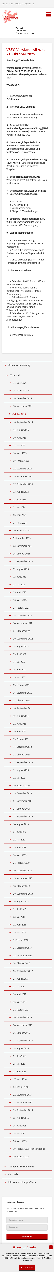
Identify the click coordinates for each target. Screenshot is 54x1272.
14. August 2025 (21, 430)
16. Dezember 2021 (22, 692)
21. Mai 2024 (19, 507)
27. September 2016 (23, 1040)
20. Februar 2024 (21, 530)
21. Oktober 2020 (21, 754)
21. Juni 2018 (19, 909)
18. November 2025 (22, 406)
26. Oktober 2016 (21, 1033)
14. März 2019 (19, 855)
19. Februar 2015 (21, 1156)
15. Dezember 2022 (22, 615)
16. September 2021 (23, 708)
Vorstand (15, 375)
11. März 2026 (19, 383)
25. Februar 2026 (21, 390)
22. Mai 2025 (19, 445)
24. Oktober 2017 (21, 963)
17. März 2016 (19, 1079)
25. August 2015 (21, 1118)
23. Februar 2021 (21, 739)
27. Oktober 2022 (21, 631)
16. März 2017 (19, 1002)
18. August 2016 (21, 1048)
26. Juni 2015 (19, 1125)
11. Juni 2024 (19, 499)
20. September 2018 (23, 893)
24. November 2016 (22, 1025)
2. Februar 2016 (20, 1087)
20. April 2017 (19, 994)
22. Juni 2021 (19, 723)
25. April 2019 (19, 847)
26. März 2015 (19, 1141)
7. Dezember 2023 (22, 538)
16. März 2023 (19, 600)
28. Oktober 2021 (21, 700)
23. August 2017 (21, 978)
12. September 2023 (23, 561)
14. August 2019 (21, 824)
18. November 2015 (22, 1102)
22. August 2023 (21, 569)
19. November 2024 (22, 476)
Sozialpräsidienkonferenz (21, 1166)
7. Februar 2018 (20, 940)
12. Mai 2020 (19, 778)
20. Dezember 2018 (22, 870)
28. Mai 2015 (19, 1133)
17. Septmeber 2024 (23, 484)
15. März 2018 (19, 932)
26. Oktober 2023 (21, 553)
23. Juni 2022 (19, 654)
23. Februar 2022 (21, 685)
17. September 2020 (23, 762)
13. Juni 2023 (19, 577)
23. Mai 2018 (19, 917)
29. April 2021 (19, 731)
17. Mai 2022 (19, 662)
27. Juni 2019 (19, 832)
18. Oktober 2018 (21, 886)
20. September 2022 (23, 638)
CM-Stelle (13, 1174)
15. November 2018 (22, 878)
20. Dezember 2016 (22, 1017)
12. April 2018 (19, 924)
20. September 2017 (23, 971)
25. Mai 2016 (19, 1063)
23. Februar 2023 (21, 607)
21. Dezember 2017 (22, 948)
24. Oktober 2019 (21, 808)
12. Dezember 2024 (22, 468)
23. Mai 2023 (19, 584)
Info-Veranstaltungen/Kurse (22, 1182)
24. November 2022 (22, 623)
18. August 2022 (21, 646)
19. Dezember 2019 (22, 793)
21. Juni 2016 (19, 1056)
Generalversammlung (19, 365)
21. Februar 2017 (21, 1009)
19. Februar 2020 (21, 785)
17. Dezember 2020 (22, 747)
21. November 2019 (22, 801)
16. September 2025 (23, 422)
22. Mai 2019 (19, 839)
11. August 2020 (21, 770)
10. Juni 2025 (19, 437)
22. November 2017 (22, 955)
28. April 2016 (19, 1071)
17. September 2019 (23, 816)
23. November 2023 (22, 546)
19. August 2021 (21, 716)
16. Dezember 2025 (22, 398)
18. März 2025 (19, 453)
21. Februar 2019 (21, 863)
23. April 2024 (19, 515)
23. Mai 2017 (19, 986)
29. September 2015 (23, 1110)
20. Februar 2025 (21, 461)
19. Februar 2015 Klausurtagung (29, 1149)
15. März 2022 (19, 677)
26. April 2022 (19, 669)
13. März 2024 (19, 522)
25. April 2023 (19, 592)
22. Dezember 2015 (22, 1094)
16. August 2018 (21, 901)
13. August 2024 (21, 492)
